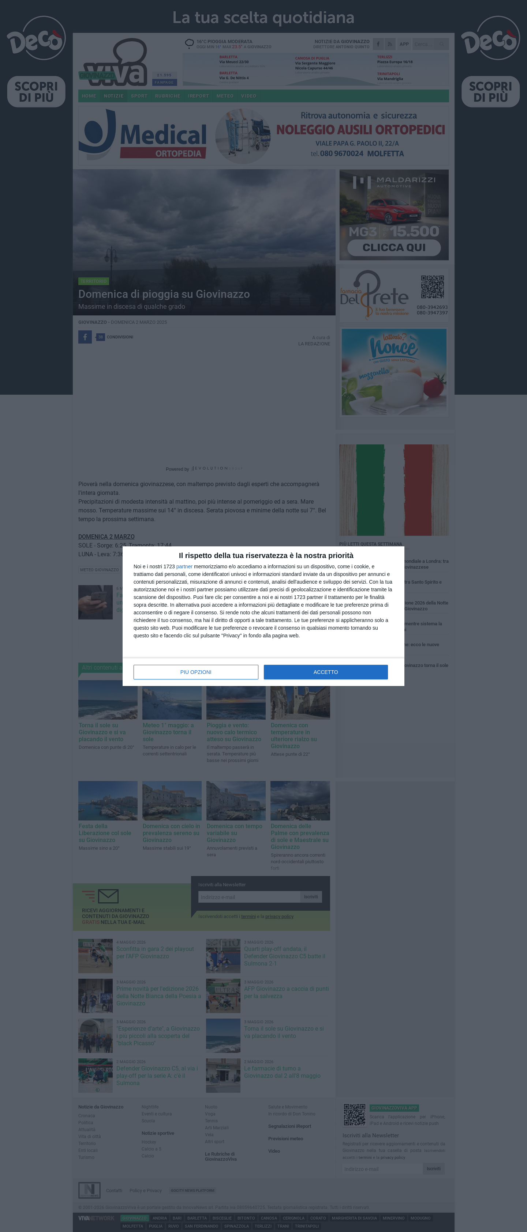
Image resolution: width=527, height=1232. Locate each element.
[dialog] (263, 616)
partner (184, 566)
